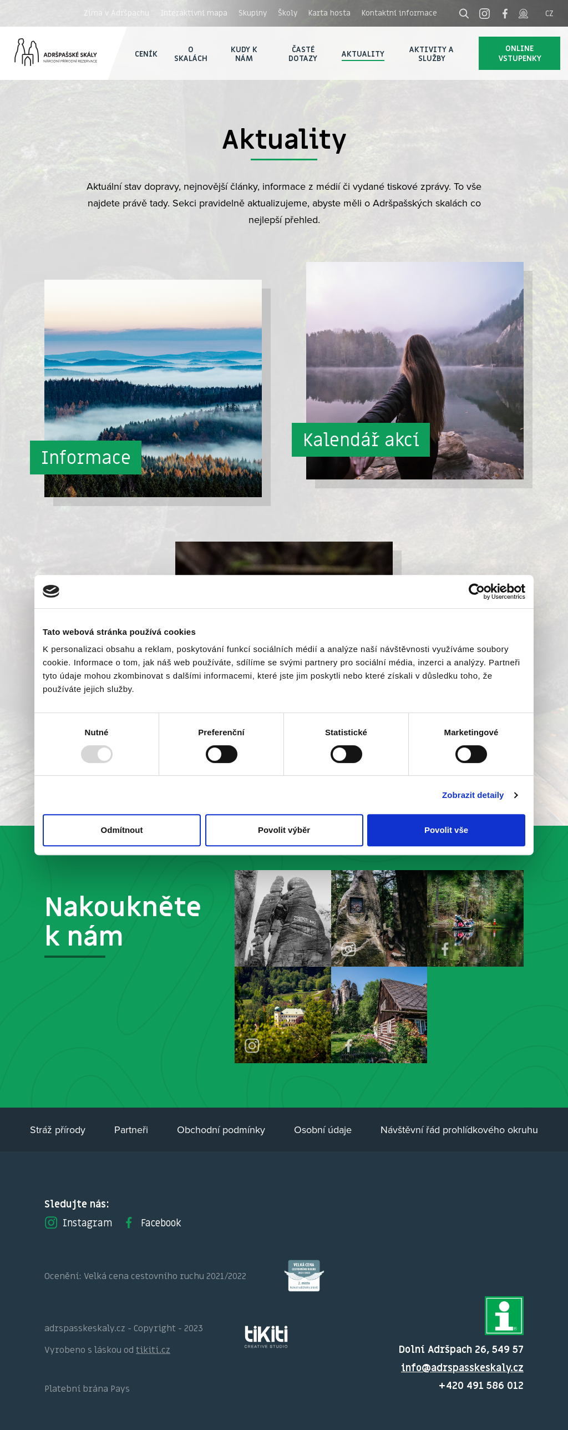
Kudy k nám (244, 53)
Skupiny (253, 12)
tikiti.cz (153, 1350)
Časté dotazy (302, 53)
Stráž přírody (57, 1129)
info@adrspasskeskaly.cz (462, 1367)
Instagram (78, 1222)
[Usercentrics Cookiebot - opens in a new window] (476, 591)
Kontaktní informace (399, 12)
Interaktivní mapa (193, 12)
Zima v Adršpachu (116, 12)
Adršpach (63, 53)
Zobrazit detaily (473, 795)
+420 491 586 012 (481, 1385)
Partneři (131, 1129)
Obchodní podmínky (221, 1129)
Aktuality (363, 53)
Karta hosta (329, 12)
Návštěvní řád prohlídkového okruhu (459, 1129)
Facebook (151, 1222)
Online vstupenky (519, 53)
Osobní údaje (323, 1129)
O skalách (190, 53)
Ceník (146, 53)
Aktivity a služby (431, 53)
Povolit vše (446, 830)
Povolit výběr (284, 830)
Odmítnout (122, 830)
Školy (287, 12)
